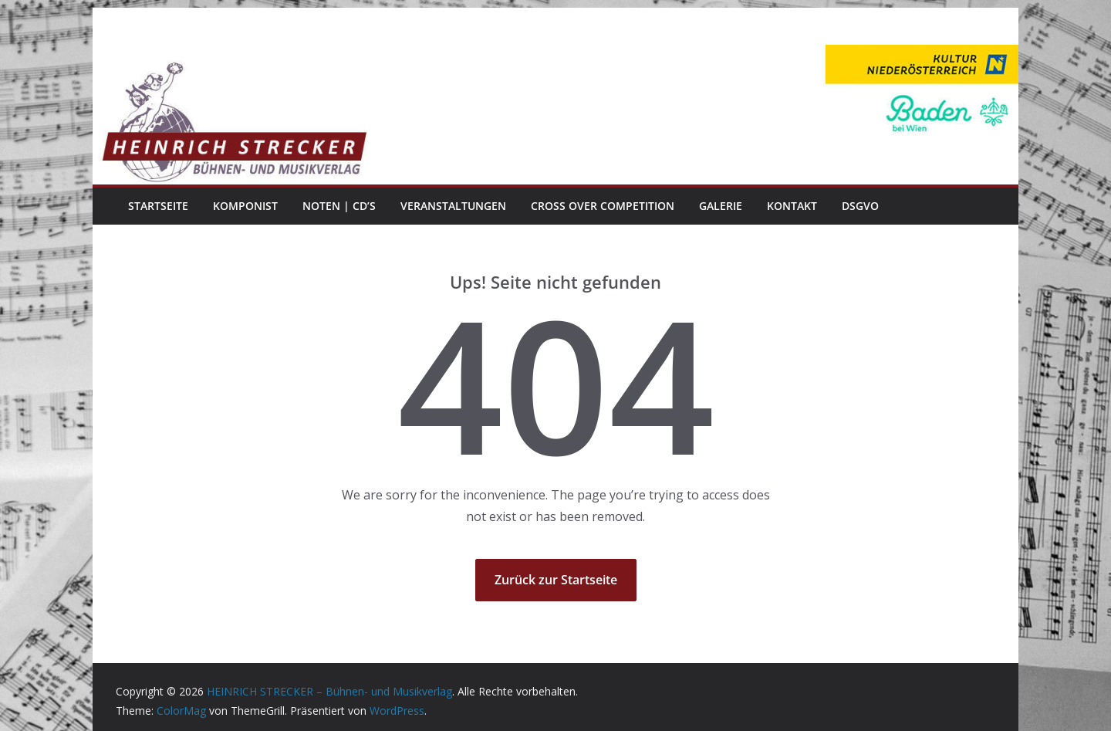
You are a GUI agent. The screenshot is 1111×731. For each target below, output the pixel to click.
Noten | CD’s (339, 205)
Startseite (158, 205)
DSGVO (860, 205)
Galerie (720, 205)
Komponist (245, 205)
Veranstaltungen (453, 205)
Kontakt (792, 205)
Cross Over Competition (602, 205)
